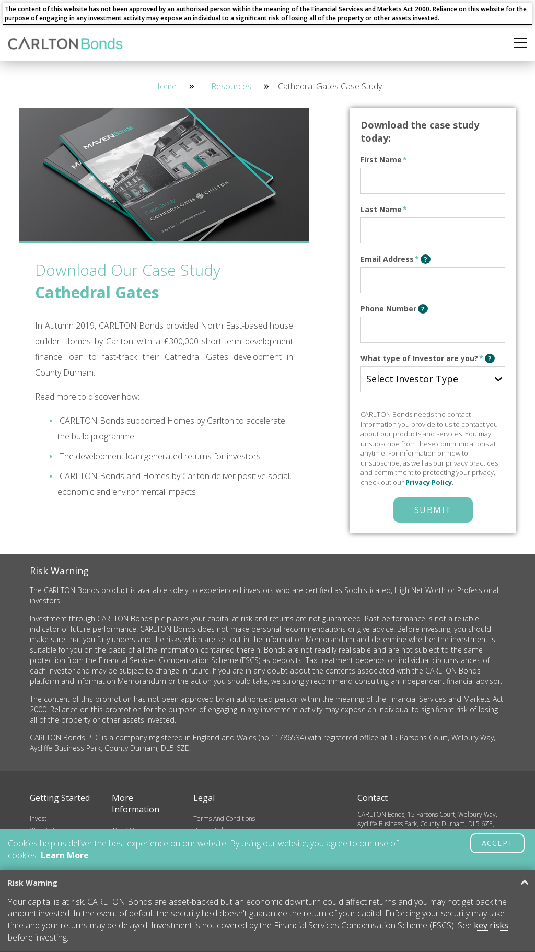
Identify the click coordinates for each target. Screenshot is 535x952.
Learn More (65, 855)
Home (165, 86)
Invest (38, 818)
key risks (491, 925)
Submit (433, 510)
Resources (231, 86)
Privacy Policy (428, 482)
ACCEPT (497, 843)
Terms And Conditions (224, 818)
